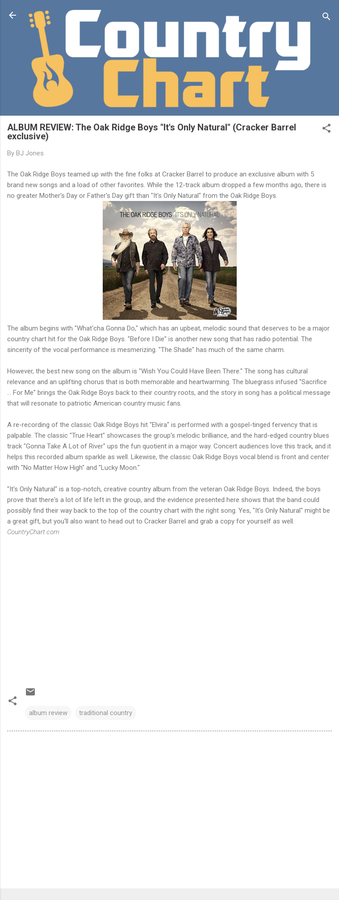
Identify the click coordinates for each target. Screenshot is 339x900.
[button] (326, 130)
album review (48, 713)
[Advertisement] (169, 811)
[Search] (326, 18)
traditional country (105, 713)
